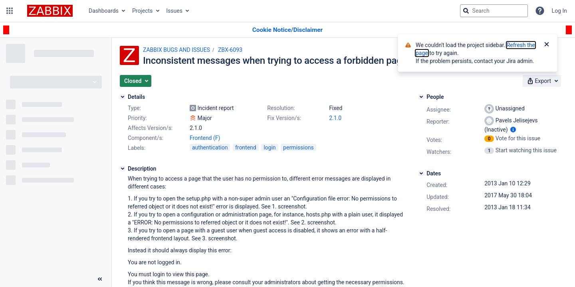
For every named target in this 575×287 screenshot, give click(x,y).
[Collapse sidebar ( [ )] (99, 279)
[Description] (122, 168)
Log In (559, 11)
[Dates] (421, 173)
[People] (421, 97)
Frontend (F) (205, 138)
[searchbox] (494, 10)
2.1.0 (335, 118)
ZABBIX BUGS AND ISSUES (176, 50)
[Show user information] (513, 129)
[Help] (539, 10)
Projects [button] (142, 11)
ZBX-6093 (230, 50)
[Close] (547, 45)
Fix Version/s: (284, 118)
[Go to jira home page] (50, 11)
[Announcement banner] (287, 30)
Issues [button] (174, 11)
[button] (9, 11)
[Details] (122, 97)
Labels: (136, 148)
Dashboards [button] (104, 11)
